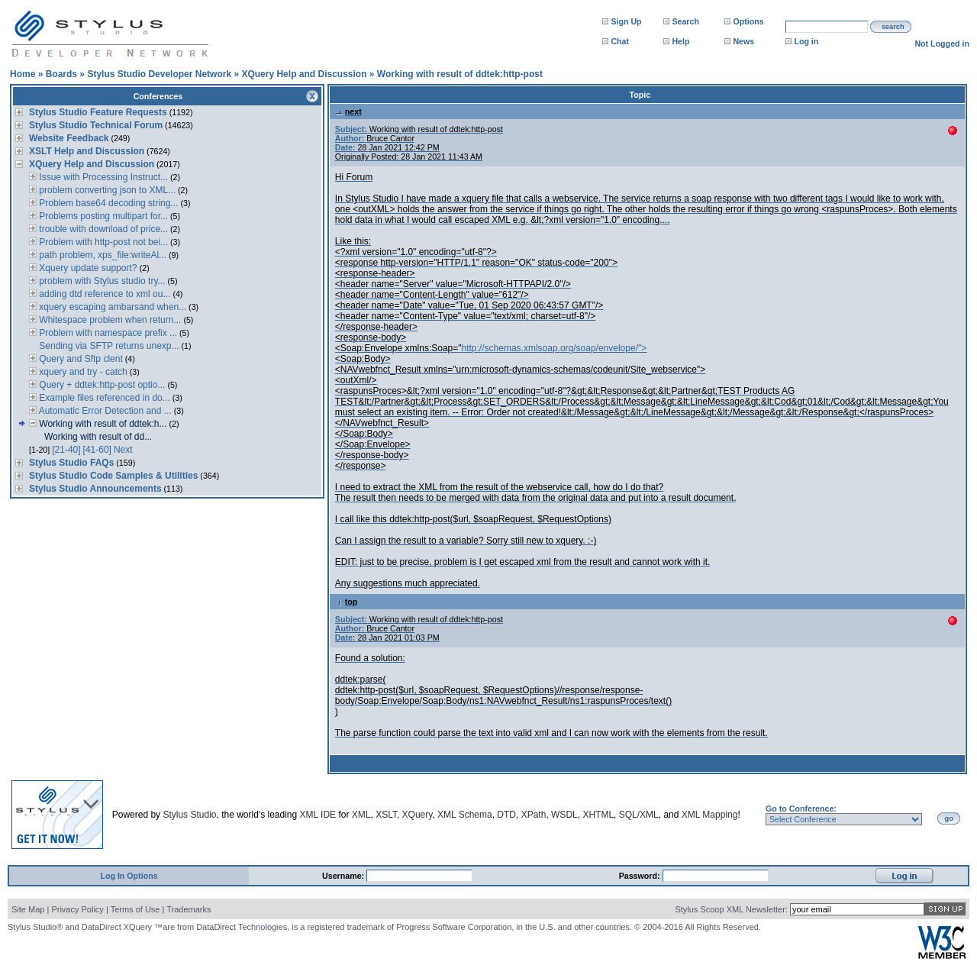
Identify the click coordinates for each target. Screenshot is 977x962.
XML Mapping (710, 814)
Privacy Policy (77, 909)
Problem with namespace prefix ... (107, 333)
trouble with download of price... (102, 229)
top (346, 601)
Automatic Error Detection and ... (104, 410)
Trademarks (188, 909)
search (893, 27)
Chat (620, 41)
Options (748, 21)
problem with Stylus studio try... (101, 281)
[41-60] (97, 449)
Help (680, 41)
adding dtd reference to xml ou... (103, 294)
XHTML (598, 814)
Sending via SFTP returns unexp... (108, 346)
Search (685, 21)
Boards (61, 74)
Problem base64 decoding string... (107, 203)
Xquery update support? (88, 268)
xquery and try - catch (82, 371)
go (949, 818)
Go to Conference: (801, 808)
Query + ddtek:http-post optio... (101, 384)
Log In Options (128, 875)
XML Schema (464, 814)
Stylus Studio (189, 814)
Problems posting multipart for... (102, 216)
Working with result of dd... (98, 436)
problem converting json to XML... (106, 190)
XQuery (417, 814)
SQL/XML (639, 814)
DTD (506, 814)
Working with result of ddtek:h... (102, 423)
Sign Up (626, 21)
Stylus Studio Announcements (95, 488)
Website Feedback (68, 138)
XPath (534, 814)
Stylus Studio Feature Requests (98, 112)
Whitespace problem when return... (109, 320)
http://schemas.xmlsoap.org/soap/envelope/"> (554, 348)
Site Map (27, 909)
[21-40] (66, 449)
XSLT (386, 814)
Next (123, 449)
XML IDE (318, 814)
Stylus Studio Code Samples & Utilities (113, 475)
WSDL (564, 814)
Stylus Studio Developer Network (159, 74)
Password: (641, 875)
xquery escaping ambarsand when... (111, 307)
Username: (344, 875)
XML (361, 814)
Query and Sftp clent (80, 358)
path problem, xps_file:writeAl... (101, 255)
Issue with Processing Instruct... (102, 177)
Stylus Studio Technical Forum (96, 125)
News (743, 41)
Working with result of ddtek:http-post (460, 74)
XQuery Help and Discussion (303, 74)
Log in (806, 41)
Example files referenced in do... (103, 397)
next (348, 111)
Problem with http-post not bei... (102, 242)
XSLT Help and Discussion (86, 151)
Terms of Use (135, 909)
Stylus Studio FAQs (71, 462)
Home (22, 74)
